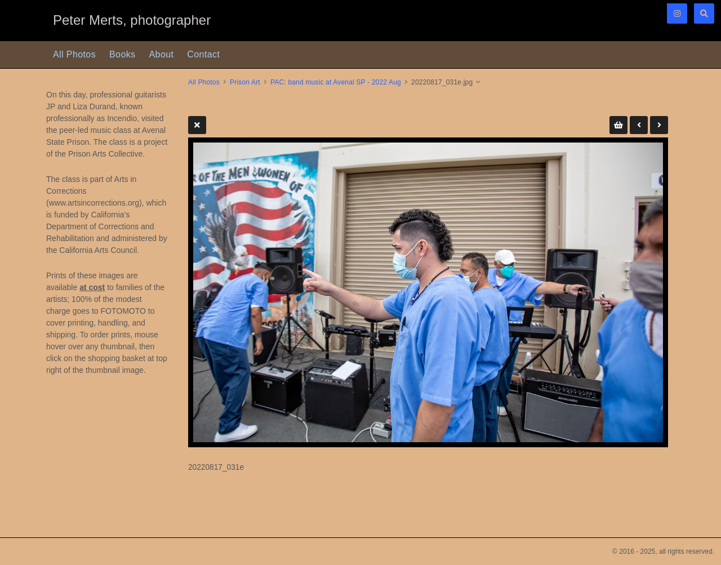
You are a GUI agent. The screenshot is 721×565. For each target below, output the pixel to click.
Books (122, 54)
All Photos (74, 54)
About (161, 54)
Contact (203, 54)
